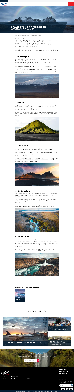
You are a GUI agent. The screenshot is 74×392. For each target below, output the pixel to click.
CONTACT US (69, 372)
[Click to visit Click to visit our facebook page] (62, 390)
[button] (69, 1)
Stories (19, 35)
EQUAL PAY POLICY (63, 374)
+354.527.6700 (62, 372)
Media (28, 379)
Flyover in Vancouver (48, 375)
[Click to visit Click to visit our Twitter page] (67, 390)
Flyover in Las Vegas (48, 370)
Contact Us (29, 373)
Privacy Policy (28, 390)
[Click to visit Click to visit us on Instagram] (64, 390)
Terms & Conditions (39, 390)
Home (16, 35)
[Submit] (72, 387)
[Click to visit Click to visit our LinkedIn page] (72, 390)
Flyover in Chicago (48, 373)
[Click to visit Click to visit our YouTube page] (70, 390)
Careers (29, 377)
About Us (29, 370)
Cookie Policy (20, 390)
